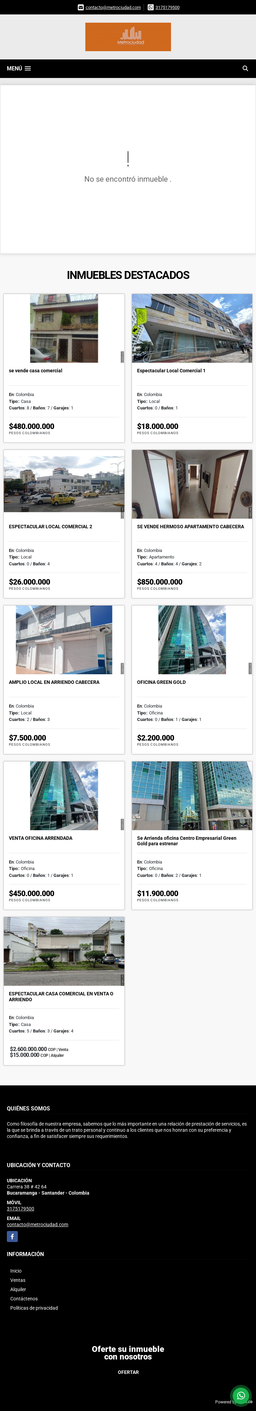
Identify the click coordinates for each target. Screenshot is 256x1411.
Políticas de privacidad (34, 1308)
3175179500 (168, 7)
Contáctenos (24, 1298)
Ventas (17, 1280)
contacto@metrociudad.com (113, 7)
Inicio (16, 1271)
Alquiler (18, 1289)
